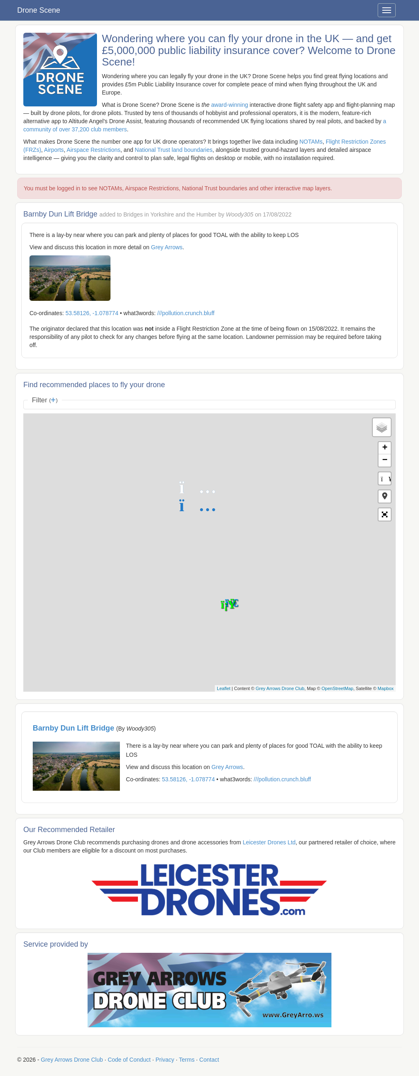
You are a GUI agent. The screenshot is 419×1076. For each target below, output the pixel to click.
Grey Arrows (166, 247)
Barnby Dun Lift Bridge (74, 728)
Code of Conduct (129, 1059)
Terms (186, 1059)
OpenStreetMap (338, 688)
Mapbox (386, 688)
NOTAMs (311, 141)
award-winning (229, 105)
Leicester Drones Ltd (269, 842)
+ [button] (384, 448)
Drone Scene (38, 10)
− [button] (384, 460)
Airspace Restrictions (94, 150)
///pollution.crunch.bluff (185, 313)
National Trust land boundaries (173, 150)
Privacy (164, 1059)
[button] (384, 496)
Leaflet (223, 688)
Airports (54, 150)
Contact (209, 1059)
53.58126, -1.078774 (91, 313)
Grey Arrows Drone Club (280, 688)
